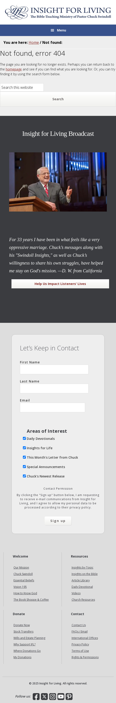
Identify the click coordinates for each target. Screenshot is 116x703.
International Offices (85, 638)
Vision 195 (20, 587)
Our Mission (21, 567)
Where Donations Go (27, 651)
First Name (54, 367)
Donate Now (21, 625)
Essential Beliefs (23, 580)
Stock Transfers (23, 631)
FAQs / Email (80, 631)
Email (52, 405)
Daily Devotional (82, 587)
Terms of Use (80, 651)
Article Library (81, 580)
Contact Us (79, 625)
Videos (76, 593)
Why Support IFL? (24, 644)
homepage (14, 69)
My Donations (22, 657)
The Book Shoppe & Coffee (31, 600)
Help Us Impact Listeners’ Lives (60, 284)
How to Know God (25, 593)
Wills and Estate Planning (29, 638)
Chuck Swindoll (23, 574)
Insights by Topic (82, 567)
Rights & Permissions (85, 657)
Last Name (54, 386)
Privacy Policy (80, 644)
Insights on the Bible (85, 574)
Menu (61, 30)
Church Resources (83, 600)
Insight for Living (58, 12)
